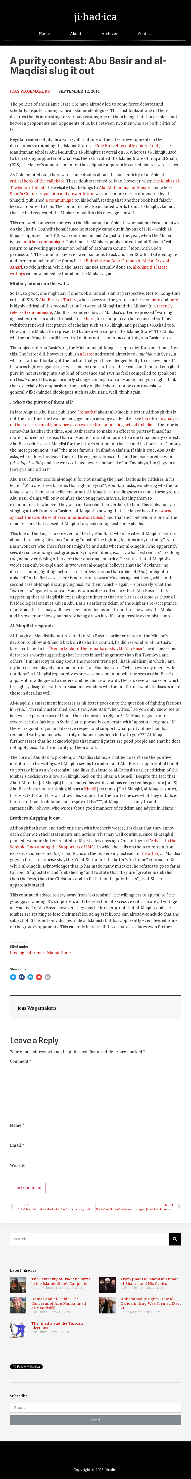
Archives (110, 34)
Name (17, 1126)
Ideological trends (27, 953)
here (155, 299)
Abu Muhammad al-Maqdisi (125, 187)
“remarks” (87, 412)
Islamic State (59, 953)
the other (149, 853)
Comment (20, 1062)
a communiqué (60, 200)
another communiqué (43, 241)
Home (44, 34)
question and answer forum (69, 193)
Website (17, 1166)
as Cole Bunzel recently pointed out (124, 145)
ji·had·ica (95, 17)
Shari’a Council (24, 193)
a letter (87, 354)
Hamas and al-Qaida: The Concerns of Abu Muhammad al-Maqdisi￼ (58, 1303)
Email (17, 1146)
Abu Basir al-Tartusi (58, 299)
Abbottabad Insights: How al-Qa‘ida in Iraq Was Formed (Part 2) (151, 1303)
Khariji (90, 789)
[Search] (175, 1239)
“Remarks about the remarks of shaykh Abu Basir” (96, 648)
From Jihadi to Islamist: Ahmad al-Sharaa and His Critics (150, 1281)
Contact (145, 34)
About (75, 34)
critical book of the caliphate (37, 181)
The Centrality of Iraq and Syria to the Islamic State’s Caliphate (61, 1281)
